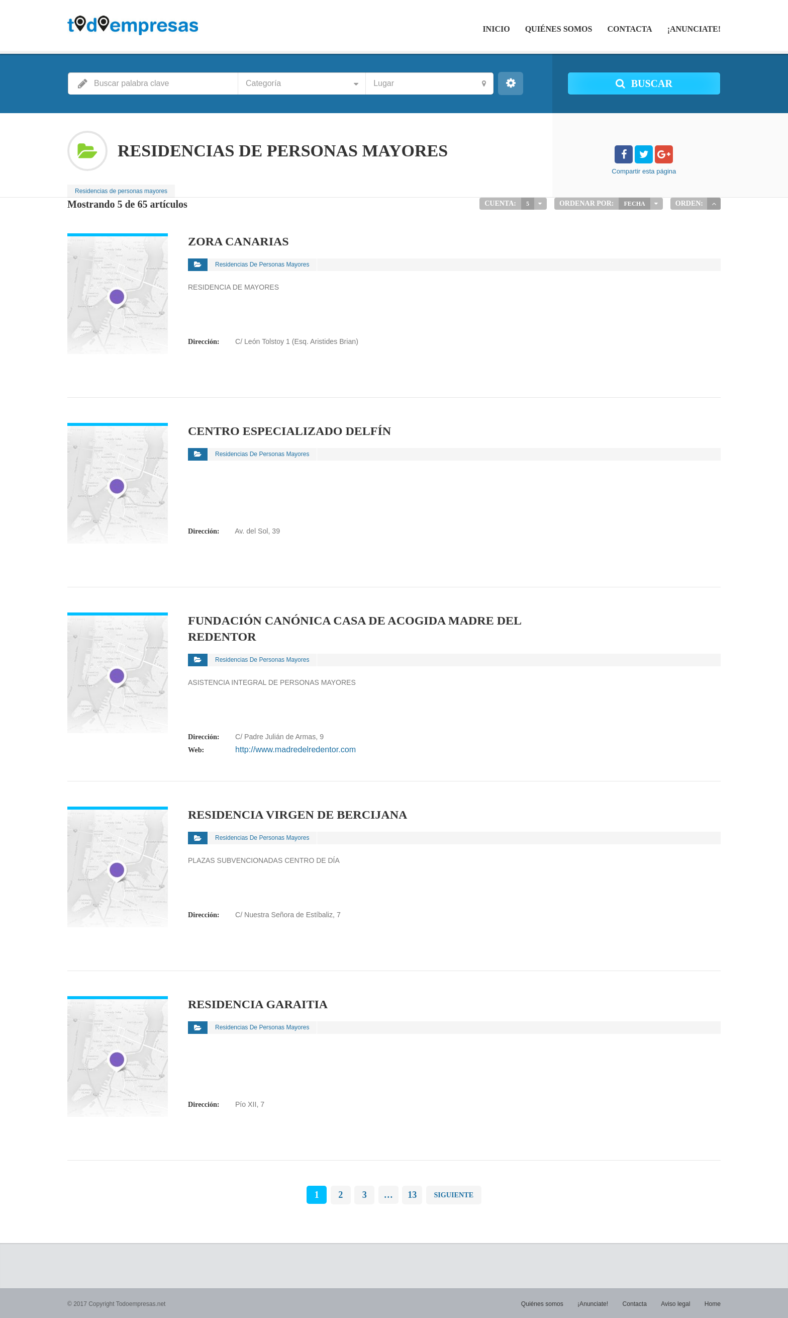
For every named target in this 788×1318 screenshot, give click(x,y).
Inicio (496, 29)
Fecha (634, 203)
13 (412, 1194)
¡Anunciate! (694, 29)
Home (713, 1302)
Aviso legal (676, 1302)
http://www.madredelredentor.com (287, 749)
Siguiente (453, 1194)
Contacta (629, 29)
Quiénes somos (559, 29)
